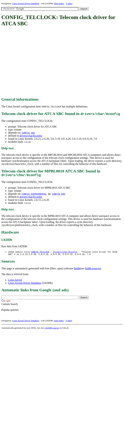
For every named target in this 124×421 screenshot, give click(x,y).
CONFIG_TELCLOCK (40, 252)
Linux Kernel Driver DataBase (25, 3)
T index (69, 3)
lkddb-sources (92, 270)
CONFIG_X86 (28, 132)
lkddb (77, 270)
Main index (59, 3)
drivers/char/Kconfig (31, 135)
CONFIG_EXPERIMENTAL (34, 194)
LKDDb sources (52, 329)
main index (59, 322)
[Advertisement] (31, 62)
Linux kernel (15, 281)
